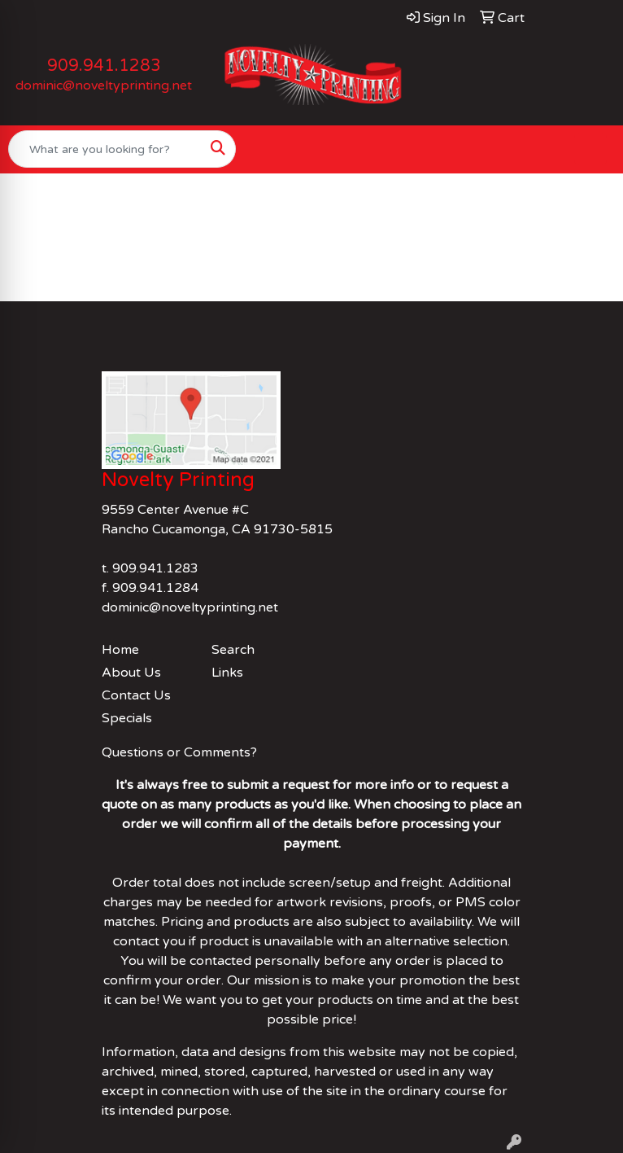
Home (120, 650)
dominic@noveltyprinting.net (103, 85)
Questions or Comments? (179, 752)
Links (227, 672)
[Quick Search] (105, 149)
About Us (131, 672)
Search (233, 650)
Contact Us (136, 695)
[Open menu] (590, 149)
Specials (127, 718)
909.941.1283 (104, 66)
